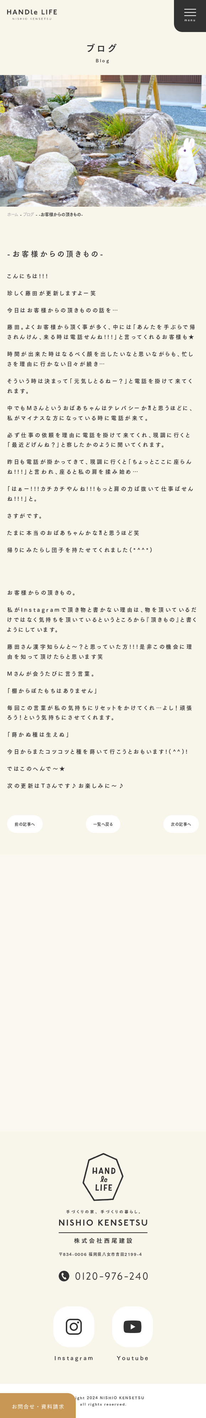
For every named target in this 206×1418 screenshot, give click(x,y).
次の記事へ (181, 824)
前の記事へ (25, 824)
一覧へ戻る (103, 824)
